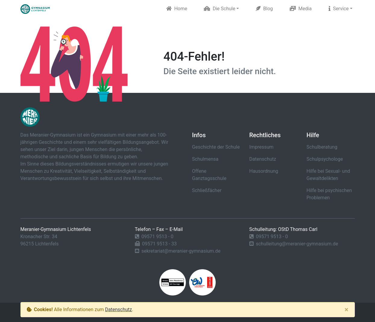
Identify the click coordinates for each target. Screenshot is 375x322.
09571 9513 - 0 (157, 236)
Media (301, 8)
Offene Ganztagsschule (209, 174)
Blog (264, 8)
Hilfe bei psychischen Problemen (329, 194)
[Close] (347, 309)
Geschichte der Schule (216, 147)
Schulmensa (205, 159)
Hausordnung (263, 171)
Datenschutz (262, 159)
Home (176, 8)
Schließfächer (207, 190)
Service (339, 8)
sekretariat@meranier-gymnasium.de (180, 251)
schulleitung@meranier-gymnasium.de (297, 244)
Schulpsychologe (325, 159)
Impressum (261, 147)
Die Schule (219, 8)
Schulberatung (322, 147)
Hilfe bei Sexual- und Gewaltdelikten (328, 174)
